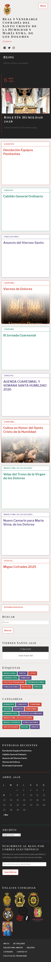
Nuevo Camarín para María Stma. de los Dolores (23, 522)
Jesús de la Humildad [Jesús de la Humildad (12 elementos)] (31, 713)
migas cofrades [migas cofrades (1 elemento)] (12, 722)
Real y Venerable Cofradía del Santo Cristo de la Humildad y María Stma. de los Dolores (20, 27)
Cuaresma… (9, 283)
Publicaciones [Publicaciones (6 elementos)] (11, 687)
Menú (43, 6)
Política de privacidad (15, 956)
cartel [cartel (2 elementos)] (22, 673)
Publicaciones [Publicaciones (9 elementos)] (30, 722)
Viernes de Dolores (17, 289)
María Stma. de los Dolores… (19, 515)
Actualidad (19, 944)
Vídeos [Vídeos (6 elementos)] (34, 727)
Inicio (6, 944)
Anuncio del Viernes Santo (23, 243)
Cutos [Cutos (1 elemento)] (32, 673)
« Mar (5, 815)
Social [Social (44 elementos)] (24, 727)
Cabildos (8, 190)
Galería (31, 948)
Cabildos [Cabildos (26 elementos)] (22, 704)
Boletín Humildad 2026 (23, 119)
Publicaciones (11, 237)
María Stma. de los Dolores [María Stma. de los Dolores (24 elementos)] (18, 718)
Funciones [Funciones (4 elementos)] (31, 709)
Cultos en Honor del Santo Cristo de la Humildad (23, 430)
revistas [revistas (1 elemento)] (26, 687)
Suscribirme (10, 872)
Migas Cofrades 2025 (19, 567)
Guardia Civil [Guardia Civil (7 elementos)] (10, 713)
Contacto (22, 952)
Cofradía (8, 952)
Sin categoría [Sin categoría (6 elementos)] (11, 727)
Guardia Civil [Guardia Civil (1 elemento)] (10, 678)
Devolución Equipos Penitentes (18, 152)
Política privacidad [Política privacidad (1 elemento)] (14, 682)
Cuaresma (9, 329)
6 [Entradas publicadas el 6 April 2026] (4, 795)
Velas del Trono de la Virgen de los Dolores (24, 476)
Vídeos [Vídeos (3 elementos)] (37, 687)
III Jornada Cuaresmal (19, 335)
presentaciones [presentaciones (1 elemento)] (36, 682)
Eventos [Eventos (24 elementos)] (18, 709)
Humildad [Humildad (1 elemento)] (25, 678)
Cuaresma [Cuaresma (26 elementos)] (35, 704)
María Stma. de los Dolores (18, 468)
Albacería (9, 144)
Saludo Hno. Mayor (13, 948)
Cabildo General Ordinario (23, 196)
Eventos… (9, 561)
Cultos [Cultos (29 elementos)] (7, 709)
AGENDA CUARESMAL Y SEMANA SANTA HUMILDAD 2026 (24, 385)
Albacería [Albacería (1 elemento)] (9, 704)
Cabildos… (9, 376)
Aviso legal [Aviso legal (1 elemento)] (10, 673)
